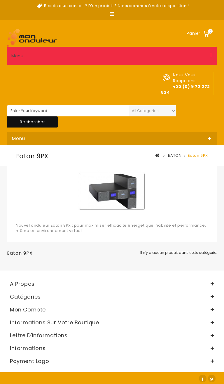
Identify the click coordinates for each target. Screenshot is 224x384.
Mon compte (28, 309)
